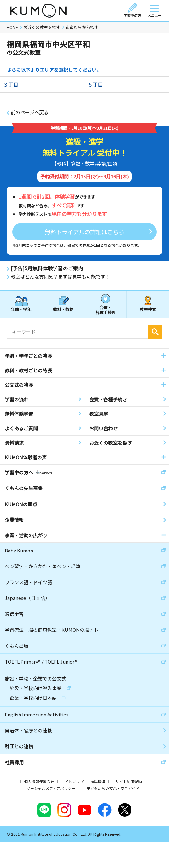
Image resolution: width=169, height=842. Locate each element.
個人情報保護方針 (39, 781)
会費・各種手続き (105, 309)
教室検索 (148, 309)
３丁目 (10, 84)
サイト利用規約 (128, 781)
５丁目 (95, 84)
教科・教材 (63, 309)
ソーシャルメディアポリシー (50, 788)
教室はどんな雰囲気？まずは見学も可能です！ (60, 277)
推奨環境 (97, 781)
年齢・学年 (21, 309)
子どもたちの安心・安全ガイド (112, 788)
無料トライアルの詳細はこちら (84, 232)
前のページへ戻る (30, 112)
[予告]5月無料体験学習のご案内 (47, 268)
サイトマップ (72, 781)
